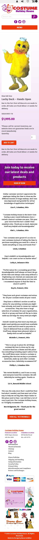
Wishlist (28, 1)
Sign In (22, 1)
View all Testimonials (19, 417)
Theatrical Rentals (14, 447)
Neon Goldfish (26, 538)
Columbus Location (27, 432)
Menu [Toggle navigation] (19, 27)
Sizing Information (14, 462)
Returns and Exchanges (16, 470)
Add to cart (9, 143)
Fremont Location (11, 432)
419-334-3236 (9, 437)
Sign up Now (19, 183)
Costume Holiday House (14, 430)
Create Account (17, 1)
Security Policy (13, 464)
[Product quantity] (33, 137)
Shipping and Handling (16, 460)
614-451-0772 (25, 437)
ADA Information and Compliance (19, 468)
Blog (9, 453)
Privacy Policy (13, 466)
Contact (11, 451)
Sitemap (11, 449)
